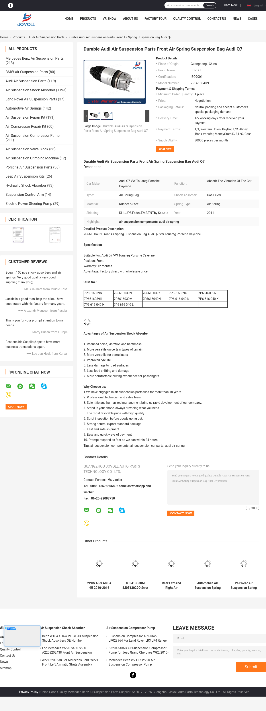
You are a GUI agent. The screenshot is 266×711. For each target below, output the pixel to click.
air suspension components (109, 445)
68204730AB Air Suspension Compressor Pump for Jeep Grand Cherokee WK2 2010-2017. (138, 651)
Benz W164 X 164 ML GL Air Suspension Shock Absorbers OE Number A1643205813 (70, 639)
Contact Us (216, 18)
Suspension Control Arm (25, 194)
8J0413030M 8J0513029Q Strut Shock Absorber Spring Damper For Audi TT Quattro (135, 585)
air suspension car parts (147, 445)
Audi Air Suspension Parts (47, 37)
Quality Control (187, 18)
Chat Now (230, 5)
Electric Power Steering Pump (29, 204)
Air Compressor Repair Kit (26, 126)
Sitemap (6, 668)
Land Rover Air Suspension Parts (31, 99)
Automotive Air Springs (24, 108)
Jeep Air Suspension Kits (25, 176)
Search (209, 5)
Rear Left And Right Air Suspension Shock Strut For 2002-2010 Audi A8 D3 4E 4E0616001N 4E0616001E (171, 585)
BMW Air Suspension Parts (27, 72)
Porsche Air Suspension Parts (29, 167)
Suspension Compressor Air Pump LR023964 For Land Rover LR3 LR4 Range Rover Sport (138, 639)
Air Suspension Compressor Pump (33, 135)
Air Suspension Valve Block (27, 149)
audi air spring (175, 445)
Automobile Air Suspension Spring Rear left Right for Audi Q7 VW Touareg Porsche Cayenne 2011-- (207, 585)
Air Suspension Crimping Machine (32, 158)
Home (69, 18)
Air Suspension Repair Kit (25, 117)
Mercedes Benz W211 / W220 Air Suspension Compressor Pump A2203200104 (132, 663)
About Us (130, 18)
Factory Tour (156, 18)
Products (88, 18)
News (237, 18)
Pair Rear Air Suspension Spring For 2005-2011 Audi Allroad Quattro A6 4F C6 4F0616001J (244, 585)
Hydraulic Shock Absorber (26, 185)
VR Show (109, 18)
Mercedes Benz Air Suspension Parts (35, 58)
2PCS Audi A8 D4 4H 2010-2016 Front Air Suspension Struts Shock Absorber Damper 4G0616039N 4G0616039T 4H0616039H (99, 585)
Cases (253, 18)
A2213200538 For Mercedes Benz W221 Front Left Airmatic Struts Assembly (70, 662)
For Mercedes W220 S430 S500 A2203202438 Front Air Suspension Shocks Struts (67, 651)
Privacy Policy (28, 692)
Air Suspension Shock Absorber (30, 90)
